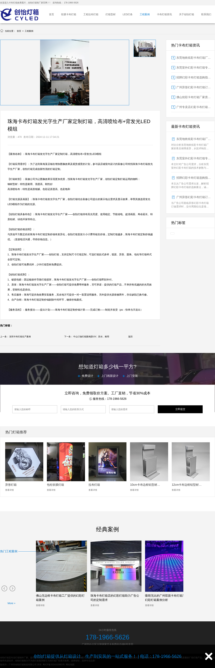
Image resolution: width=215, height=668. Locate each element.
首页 (51, 14)
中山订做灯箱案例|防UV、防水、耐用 (91, 336)
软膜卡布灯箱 (68, 14)
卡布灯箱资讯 (164, 14)
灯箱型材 (111, 14)
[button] (4, 588)
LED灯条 (128, 14)
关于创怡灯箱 (186, 14)
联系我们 (206, 14)
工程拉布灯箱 (90, 14)
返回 (130, 336)
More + (12, 603)
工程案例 (145, 14)
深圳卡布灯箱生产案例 (20, 336)
